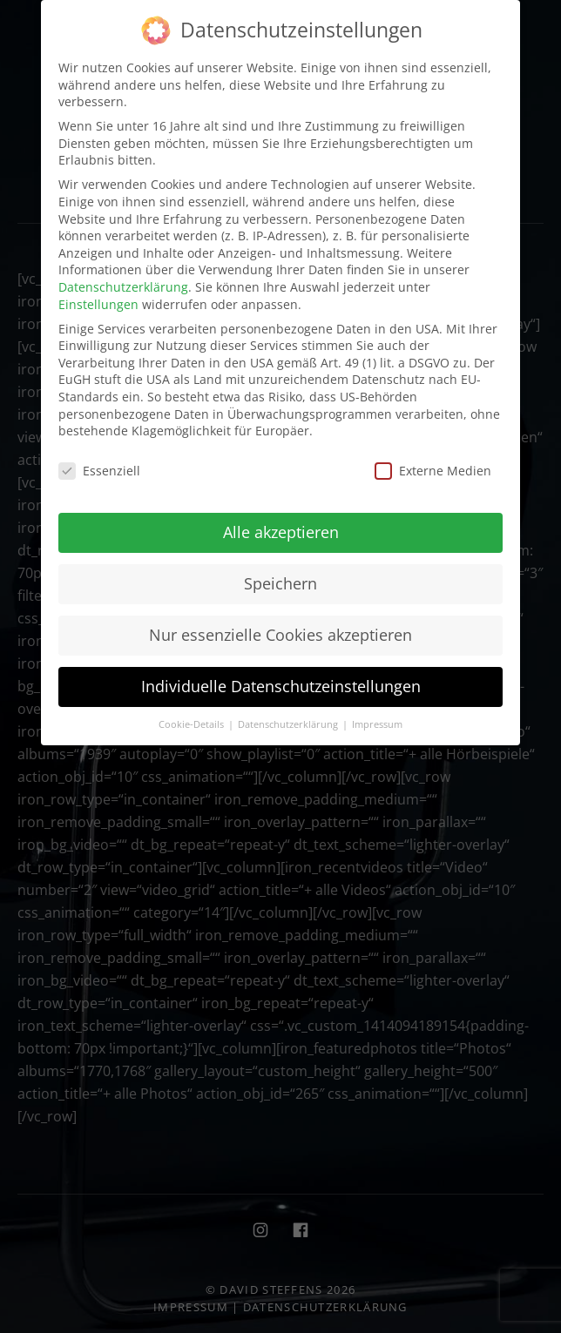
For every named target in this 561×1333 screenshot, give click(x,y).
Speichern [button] (280, 582)
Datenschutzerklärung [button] (289, 723)
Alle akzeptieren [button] (281, 531)
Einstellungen (98, 302)
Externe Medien (433, 469)
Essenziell (99, 469)
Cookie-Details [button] (192, 723)
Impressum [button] (377, 723)
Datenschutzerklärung (123, 286)
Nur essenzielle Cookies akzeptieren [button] (280, 633)
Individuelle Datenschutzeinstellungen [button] (281, 685)
